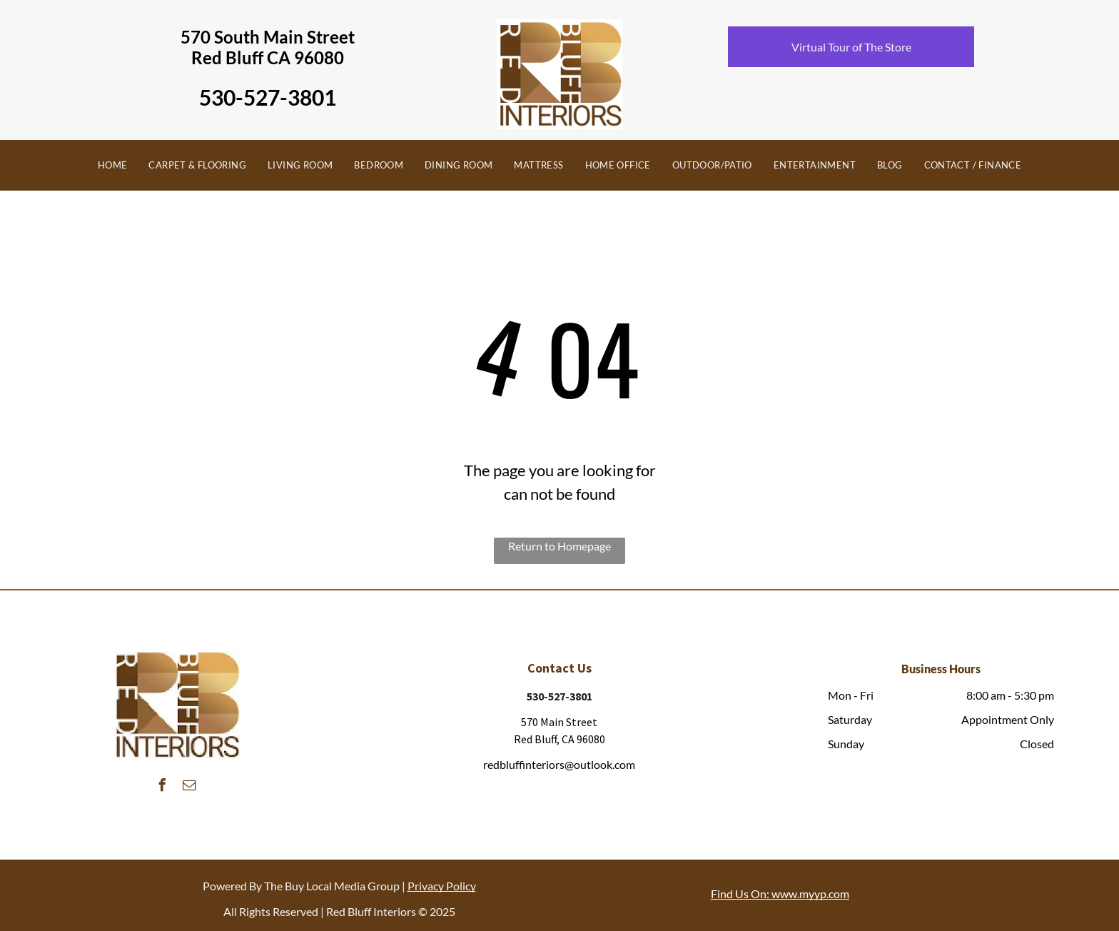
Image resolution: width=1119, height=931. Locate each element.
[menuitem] (112, 166)
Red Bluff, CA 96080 (559, 739)
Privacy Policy (441, 885)
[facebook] (162, 787)
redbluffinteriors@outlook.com (559, 764)
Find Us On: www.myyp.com (780, 893)
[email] (189, 787)
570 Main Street (559, 722)
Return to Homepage (559, 546)
